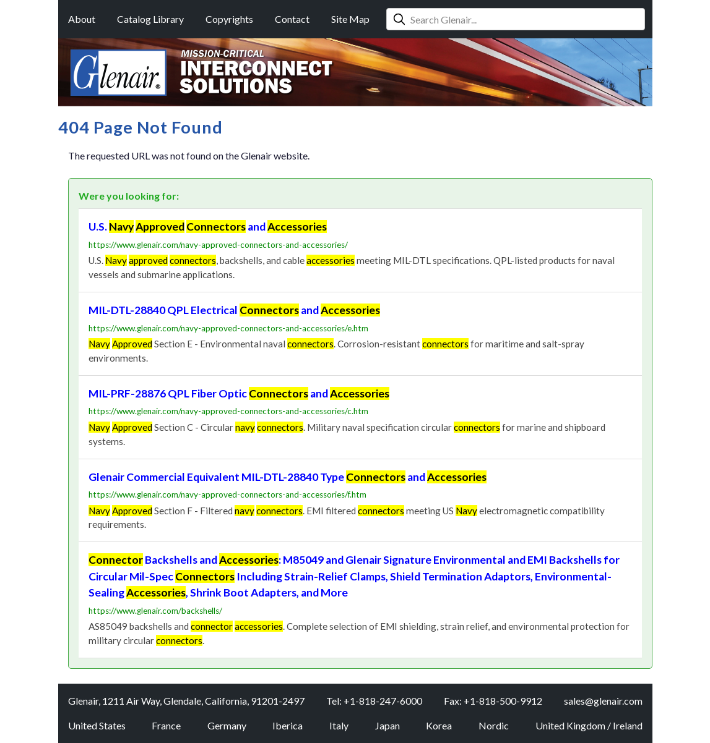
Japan (387, 725)
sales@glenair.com (603, 701)
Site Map (350, 19)
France (166, 725)
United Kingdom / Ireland (589, 725)
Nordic (493, 725)
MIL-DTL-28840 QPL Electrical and (234, 310)
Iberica (287, 725)
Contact (292, 19)
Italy (339, 725)
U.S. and (208, 226)
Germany (226, 725)
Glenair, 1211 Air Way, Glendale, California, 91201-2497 (186, 701)
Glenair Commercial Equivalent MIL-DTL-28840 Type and (288, 476)
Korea (439, 725)
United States (97, 725)
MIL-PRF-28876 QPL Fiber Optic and (239, 393)
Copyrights (229, 19)
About (81, 19)
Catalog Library (150, 19)
